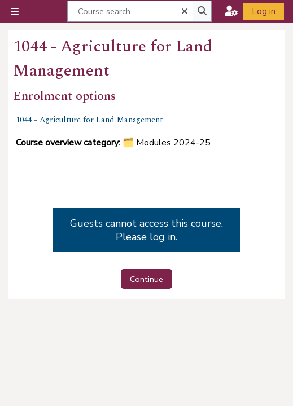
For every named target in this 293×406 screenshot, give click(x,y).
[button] (183, 11)
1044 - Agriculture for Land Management (89, 120)
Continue (146, 279)
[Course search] (130, 11)
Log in (263, 11)
